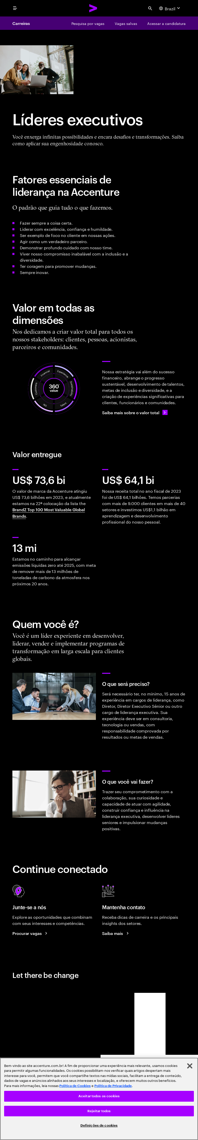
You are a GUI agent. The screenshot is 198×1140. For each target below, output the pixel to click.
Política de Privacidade (113, 1086)
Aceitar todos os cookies (99, 1096)
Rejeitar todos (99, 1111)
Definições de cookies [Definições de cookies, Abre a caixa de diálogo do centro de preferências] (99, 1125)
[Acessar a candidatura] (166, 23)
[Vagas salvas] (126, 23)
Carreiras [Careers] (21, 23)
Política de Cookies (75, 1086)
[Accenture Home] (93, 8)
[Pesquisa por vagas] (88, 23)
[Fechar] (189, 1066)
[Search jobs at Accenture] (30, 933)
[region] (99, 1099)
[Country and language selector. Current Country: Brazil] (170, 8)
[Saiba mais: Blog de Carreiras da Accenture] (116, 933)
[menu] (15, 8)
